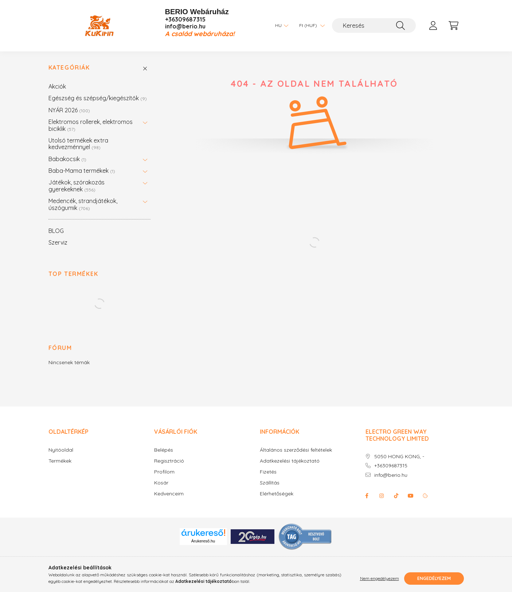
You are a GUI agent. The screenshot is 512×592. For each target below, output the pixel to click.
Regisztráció (169, 461)
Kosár (161, 483)
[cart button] (453, 25)
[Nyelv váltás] (279, 25)
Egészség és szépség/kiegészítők (97, 98)
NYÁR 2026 (69, 110)
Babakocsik (67, 159)
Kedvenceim (169, 494)
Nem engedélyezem (379, 578)
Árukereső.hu (203, 541)
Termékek (59, 461)
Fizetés (268, 472)
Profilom (164, 472)
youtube (410, 495)
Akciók (57, 86)
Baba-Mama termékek (81, 170)
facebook (367, 495)
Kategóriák (69, 67)
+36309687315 (185, 19)
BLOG (56, 230)
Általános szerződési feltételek (296, 450)
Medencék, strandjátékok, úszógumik (82, 204)
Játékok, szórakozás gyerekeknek (76, 185)
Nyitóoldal (60, 450)
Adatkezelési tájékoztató (290, 461)
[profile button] (433, 25)
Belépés (163, 450)
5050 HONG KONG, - (399, 456)
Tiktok (396, 495)
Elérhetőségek (276, 494)
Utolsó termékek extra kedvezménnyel (78, 144)
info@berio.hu (185, 26)
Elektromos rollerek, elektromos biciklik (90, 125)
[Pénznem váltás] (310, 25)
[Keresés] (374, 25)
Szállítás (270, 483)
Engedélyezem (434, 578)
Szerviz (57, 242)
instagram (381, 495)
